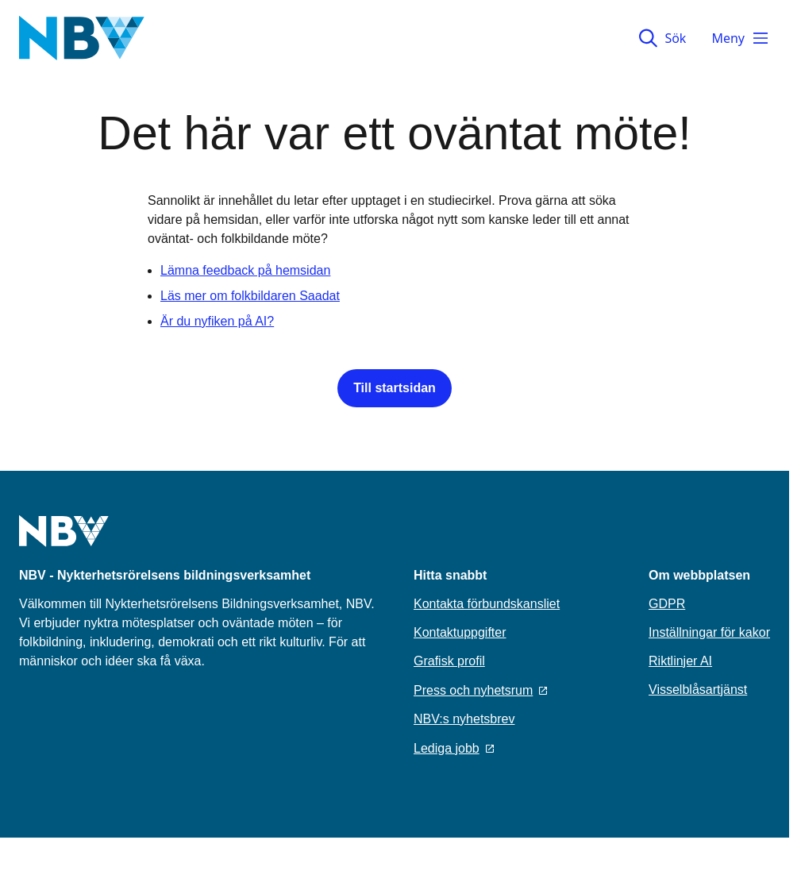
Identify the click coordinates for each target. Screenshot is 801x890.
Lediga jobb (454, 748)
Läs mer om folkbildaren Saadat (250, 295)
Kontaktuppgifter (460, 632)
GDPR (667, 604)
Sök (662, 38)
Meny (740, 38)
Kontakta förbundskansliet (487, 604)
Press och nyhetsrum (480, 690)
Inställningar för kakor (709, 632)
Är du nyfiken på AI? (217, 321)
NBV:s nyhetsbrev (464, 719)
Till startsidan (394, 388)
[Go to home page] (64, 540)
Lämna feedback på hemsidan (245, 270)
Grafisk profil (449, 661)
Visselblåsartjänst (698, 689)
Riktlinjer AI (680, 661)
